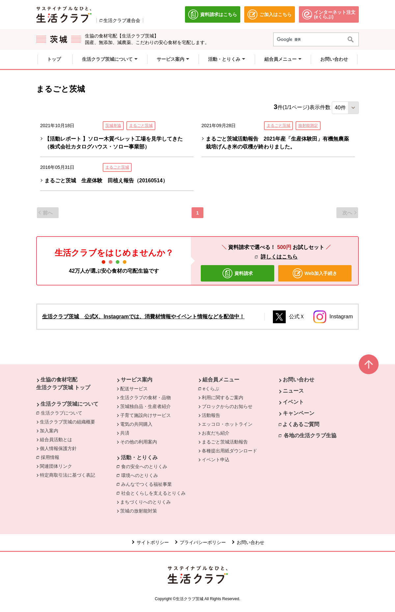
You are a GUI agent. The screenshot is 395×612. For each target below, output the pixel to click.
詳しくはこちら (279, 257)
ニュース (293, 391)
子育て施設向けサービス (145, 415)
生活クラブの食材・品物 (145, 397)
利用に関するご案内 (222, 397)
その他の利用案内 (138, 441)
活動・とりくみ (139, 457)
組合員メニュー (220, 379)
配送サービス (134, 388)
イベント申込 (215, 459)
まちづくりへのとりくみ (145, 502)
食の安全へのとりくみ (144, 466)
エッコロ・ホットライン (227, 424)
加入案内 (49, 430)
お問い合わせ (298, 379)
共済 (124, 433)
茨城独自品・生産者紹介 (145, 406)
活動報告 (211, 415)
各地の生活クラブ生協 (310, 435)
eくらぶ (213, 388)
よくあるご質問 (300, 424)
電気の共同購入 (136, 424)
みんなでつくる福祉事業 (146, 484)
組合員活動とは (56, 439)
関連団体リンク (56, 466)
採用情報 (50, 457)
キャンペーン (298, 413)
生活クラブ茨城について (69, 404)
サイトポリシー (153, 542)
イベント (293, 402)
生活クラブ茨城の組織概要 (67, 421)
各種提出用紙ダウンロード (229, 450)
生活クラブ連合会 (121, 20)
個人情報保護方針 (58, 448)
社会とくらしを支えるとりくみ (153, 493)
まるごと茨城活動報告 (225, 441)
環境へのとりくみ (139, 475)
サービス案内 (136, 379)
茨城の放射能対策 (138, 510)
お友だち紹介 (215, 433)
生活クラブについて (63, 413)
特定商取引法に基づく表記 (67, 475)
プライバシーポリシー (203, 542)
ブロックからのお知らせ (227, 406)
